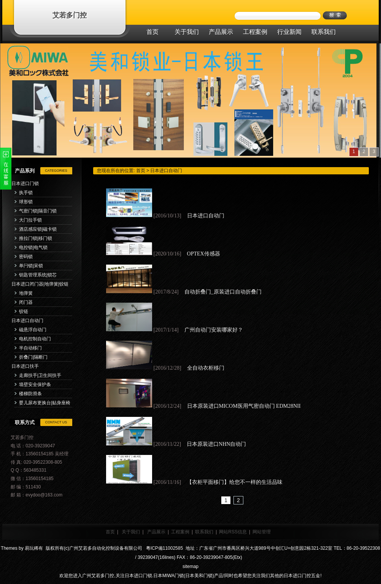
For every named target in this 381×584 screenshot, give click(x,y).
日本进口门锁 (25, 183)
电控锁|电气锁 (33, 247)
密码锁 (26, 256)
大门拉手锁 (30, 220)
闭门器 (26, 302)
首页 (140, 170)
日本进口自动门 (27, 320)
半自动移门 (30, 348)
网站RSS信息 (233, 532)
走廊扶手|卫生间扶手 (40, 375)
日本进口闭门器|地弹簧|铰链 (39, 284)
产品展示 (156, 532)
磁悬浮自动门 (32, 329)
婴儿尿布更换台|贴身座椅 (44, 402)
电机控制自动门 (35, 338)
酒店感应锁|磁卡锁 (38, 229)
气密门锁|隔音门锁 (38, 211)
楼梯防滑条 (30, 393)
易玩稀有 (34, 548)
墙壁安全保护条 (35, 384)
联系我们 (204, 532)
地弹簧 (26, 293)
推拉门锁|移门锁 (35, 238)
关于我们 (131, 532)
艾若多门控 (69, 15)
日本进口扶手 (25, 366)
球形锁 (26, 201)
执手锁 (26, 192)
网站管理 (261, 532)
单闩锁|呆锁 (31, 265)
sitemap (190, 566)
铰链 (23, 311)
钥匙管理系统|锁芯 (38, 275)
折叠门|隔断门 (33, 357)
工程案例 (180, 532)
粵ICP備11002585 (163, 548)
